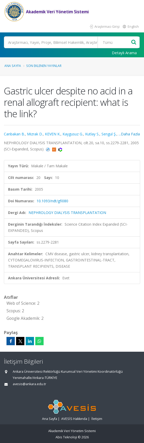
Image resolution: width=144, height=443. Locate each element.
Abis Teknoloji (66, 437)
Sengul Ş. (108, 133)
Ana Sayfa (12, 66)
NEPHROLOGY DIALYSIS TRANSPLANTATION (67, 212)
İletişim (96, 419)
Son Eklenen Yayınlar (43, 66)
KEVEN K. (52, 133)
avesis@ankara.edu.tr (29, 384)
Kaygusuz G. (73, 133)
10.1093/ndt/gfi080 (52, 200)
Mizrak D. (35, 133)
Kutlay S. (92, 133)
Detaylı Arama (124, 52)
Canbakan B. (14, 133)
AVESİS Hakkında (74, 419)
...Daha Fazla (129, 133)
